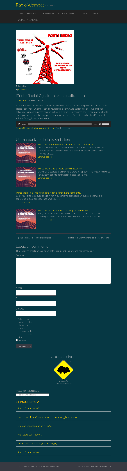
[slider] (60, 124)
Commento (22, 255)
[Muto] (100, 124)
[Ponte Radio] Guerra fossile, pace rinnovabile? (60, 168)
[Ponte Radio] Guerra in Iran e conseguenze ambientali (63, 210)
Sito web (20, 309)
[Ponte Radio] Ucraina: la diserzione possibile (35, 238)
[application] (63, 124)
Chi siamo (83, 13)
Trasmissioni (48, 13)
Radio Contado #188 (28, 408)
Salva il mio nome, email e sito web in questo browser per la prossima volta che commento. (25, 330)
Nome (19, 288)
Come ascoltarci (66, 13)
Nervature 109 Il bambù (30, 434)
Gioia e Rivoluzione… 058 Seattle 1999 (37, 443)
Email (19, 298)
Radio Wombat (30, 5)
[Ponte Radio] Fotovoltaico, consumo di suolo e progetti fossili (67, 144)
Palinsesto (32, 13)
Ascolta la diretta (63, 357)
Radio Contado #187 (28, 452)
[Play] (19, 124)
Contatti (96, 13)
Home (20, 13)
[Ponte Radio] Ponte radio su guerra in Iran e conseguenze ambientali (48, 193)
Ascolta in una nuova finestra (41, 128)
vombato (22, 100)
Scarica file (21, 128)
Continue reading (46, 157)
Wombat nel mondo (28, 20)
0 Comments (23, 90)
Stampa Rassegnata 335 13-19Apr (35, 426)
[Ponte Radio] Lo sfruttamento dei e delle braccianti (89, 238)
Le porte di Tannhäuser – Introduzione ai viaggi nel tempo (47, 417)
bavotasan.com (105, 466)
